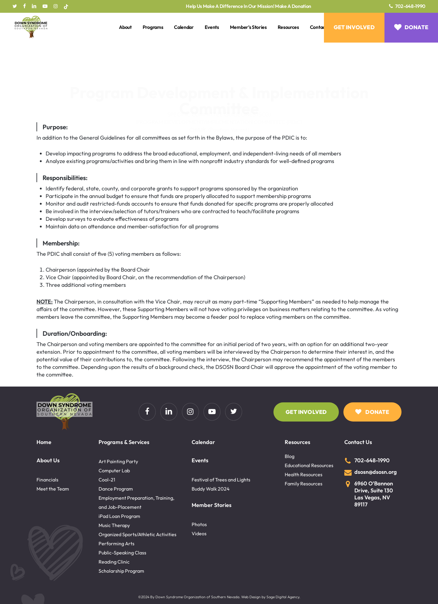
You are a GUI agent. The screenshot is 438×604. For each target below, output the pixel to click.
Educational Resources (309, 465)
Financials (47, 480)
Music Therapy (114, 525)
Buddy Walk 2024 (211, 489)
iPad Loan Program (119, 516)
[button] (306, 412)
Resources (297, 442)
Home (43, 442)
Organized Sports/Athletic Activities (137, 534)
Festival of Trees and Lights (221, 480)
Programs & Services (124, 442)
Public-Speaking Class (122, 553)
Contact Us (358, 442)
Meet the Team (52, 489)
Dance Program (116, 489)
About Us (48, 460)
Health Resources (303, 474)
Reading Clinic (114, 562)
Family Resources (303, 484)
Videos (199, 533)
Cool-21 (107, 480)
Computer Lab (114, 470)
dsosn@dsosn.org (375, 471)
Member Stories (211, 505)
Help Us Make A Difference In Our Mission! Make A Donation (248, 6)
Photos (199, 524)
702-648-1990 (410, 6)
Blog (289, 456)
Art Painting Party (118, 461)
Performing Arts (116, 543)
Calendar (203, 442)
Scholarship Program (121, 571)
